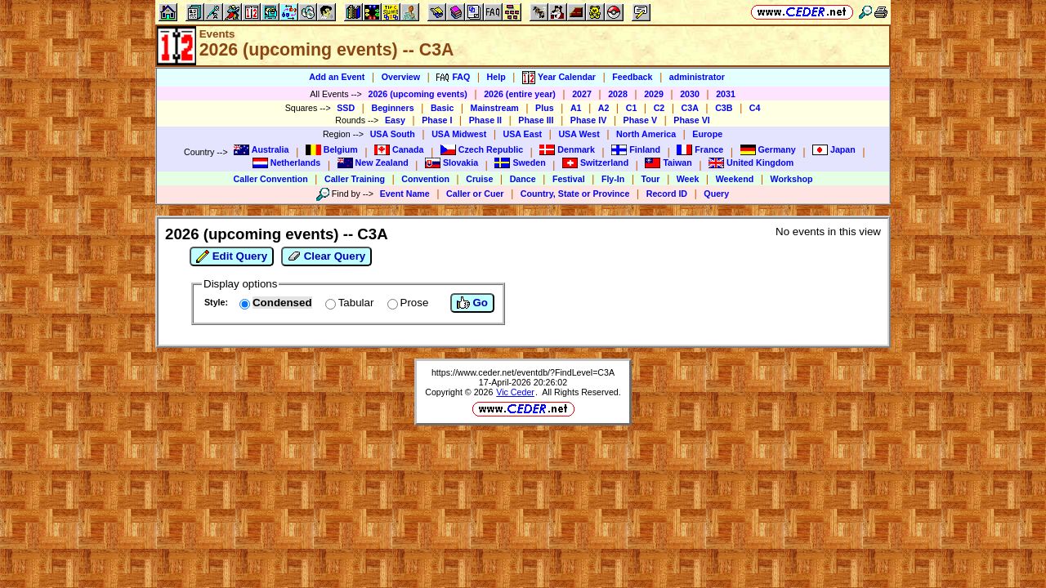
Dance (523, 179)
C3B (723, 108)
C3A (690, 108)
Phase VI (691, 120)
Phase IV (588, 120)
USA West (578, 134)
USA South (392, 134)
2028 (618, 94)
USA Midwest (458, 134)
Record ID (666, 193)
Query (716, 193)
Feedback (632, 77)
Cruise (479, 179)
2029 (654, 94)
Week (688, 179)
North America (646, 134)
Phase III (535, 120)
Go (472, 303)
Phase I (437, 120)
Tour (650, 179)
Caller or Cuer (474, 193)
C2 (659, 108)
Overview (401, 77)
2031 (725, 94)
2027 (582, 94)
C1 (631, 108)
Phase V (640, 120)
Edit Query (231, 256)
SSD (346, 108)
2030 (690, 94)
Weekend (735, 179)
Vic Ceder (515, 392)
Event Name (405, 193)
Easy (395, 120)
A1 (576, 108)
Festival (568, 179)
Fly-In (612, 179)
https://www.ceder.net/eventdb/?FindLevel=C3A (523, 372)
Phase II (485, 120)
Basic (442, 108)
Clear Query (326, 256)
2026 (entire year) (520, 94)
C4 (755, 108)
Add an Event (336, 77)
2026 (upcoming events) (417, 94)
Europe (707, 134)
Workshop (792, 179)
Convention (425, 179)
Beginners (392, 108)
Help (496, 77)
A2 (604, 108)
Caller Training (354, 179)
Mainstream (495, 108)
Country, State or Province (575, 193)
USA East (523, 134)
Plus (544, 108)
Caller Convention (271, 179)
